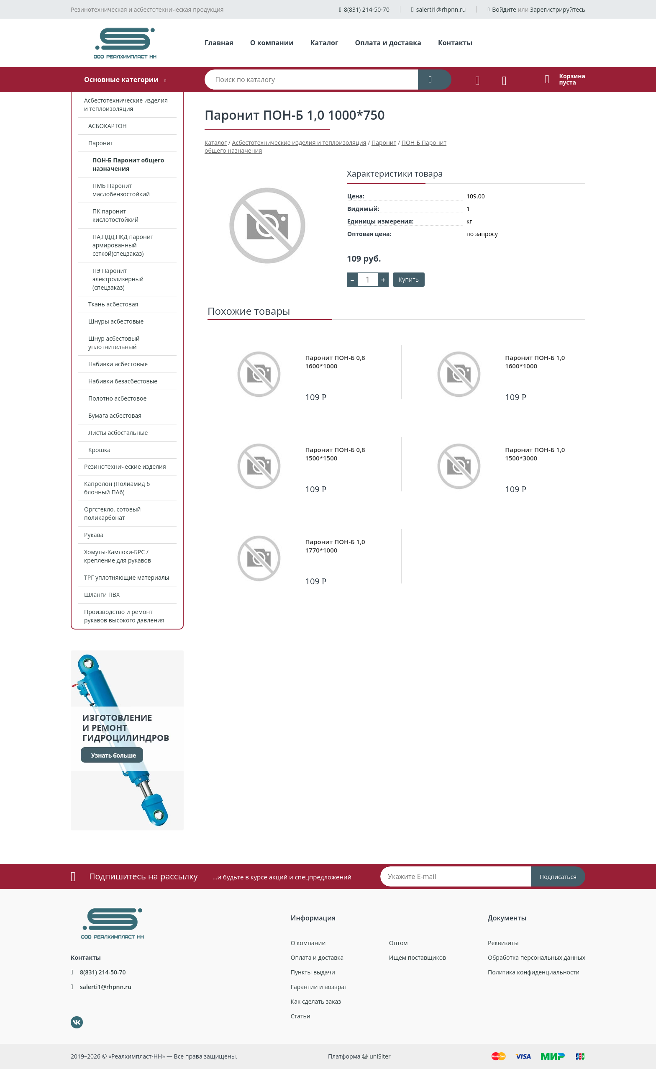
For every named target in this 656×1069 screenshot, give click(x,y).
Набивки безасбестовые (122, 381)
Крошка (99, 450)
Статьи (300, 1016)
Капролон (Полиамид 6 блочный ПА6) (117, 488)
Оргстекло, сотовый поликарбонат (112, 513)
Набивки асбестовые (118, 364)
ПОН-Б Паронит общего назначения (128, 164)
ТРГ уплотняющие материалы (126, 577)
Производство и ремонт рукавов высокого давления (124, 616)
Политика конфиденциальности (533, 972)
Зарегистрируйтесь (557, 9)
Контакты (455, 42)
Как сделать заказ (316, 1001)
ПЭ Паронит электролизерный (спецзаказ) (118, 279)
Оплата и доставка (388, 42)
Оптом (398, 943)
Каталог (324, 42)
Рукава (93, 535)
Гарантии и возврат (319, 987)
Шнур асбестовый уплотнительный (114, 342)
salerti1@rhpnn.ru (441, 9)
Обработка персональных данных (536, 957)
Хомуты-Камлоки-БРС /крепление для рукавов (117, 556)
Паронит (100, 143)
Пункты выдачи (313, 972)
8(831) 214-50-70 (367, 9)
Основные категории (121, 79)
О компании (272, 42)
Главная (219, 42)
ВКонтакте (72, 1016)
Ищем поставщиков (417, 957)
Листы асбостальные (118, 433)
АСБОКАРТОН (107, 126)
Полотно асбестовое (117, 398)
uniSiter (380, 1056)
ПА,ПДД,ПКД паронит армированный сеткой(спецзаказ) (122, 245)
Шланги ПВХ (102, 595)
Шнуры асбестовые (116, 321)
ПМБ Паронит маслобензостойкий (121, 190)
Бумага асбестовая (114, 415)
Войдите (504, 9)
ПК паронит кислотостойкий (115, 215)
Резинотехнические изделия (125, 466)
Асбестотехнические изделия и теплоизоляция (126, 104)
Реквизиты (503, 943)
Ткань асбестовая (113, 304)
